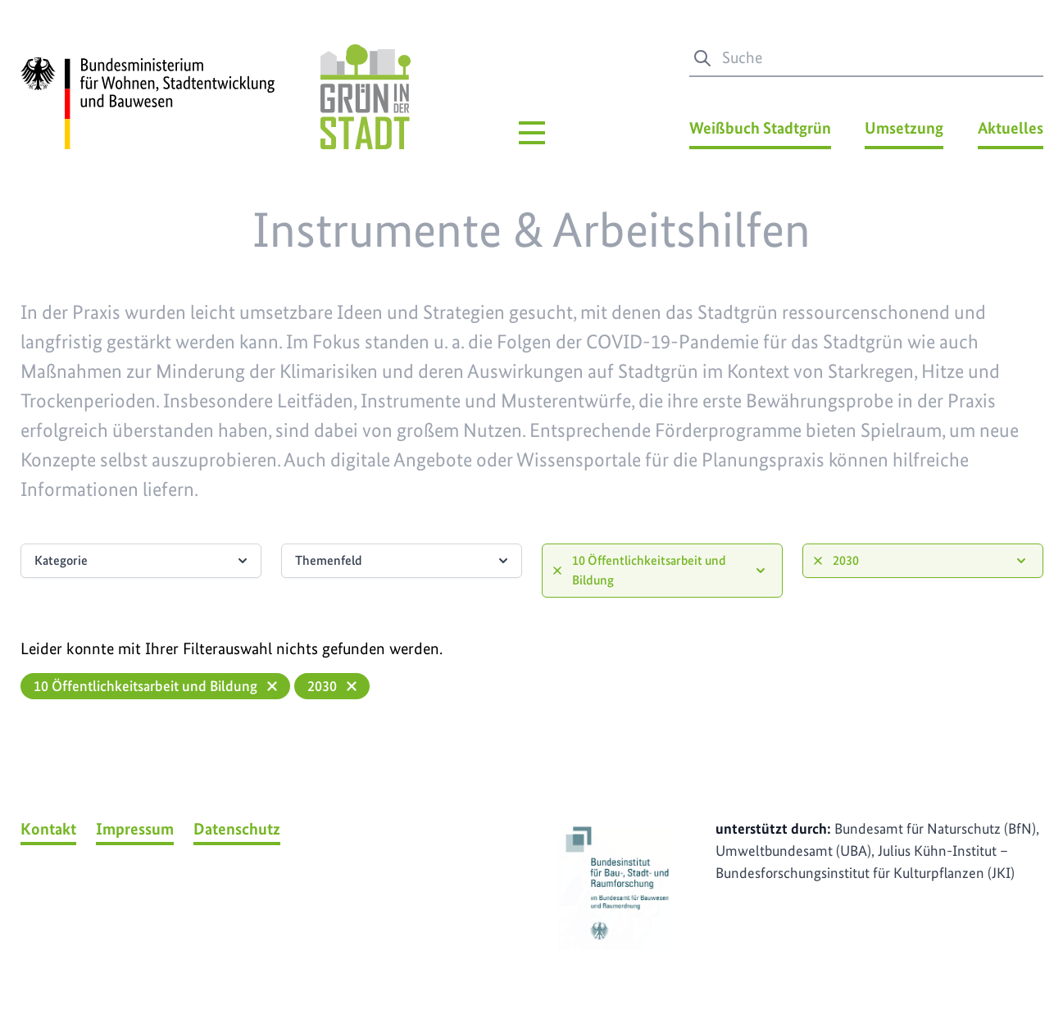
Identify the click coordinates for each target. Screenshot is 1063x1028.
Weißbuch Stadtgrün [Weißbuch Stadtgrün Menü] (760, 128)
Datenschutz (236, 829)
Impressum (135, 829)
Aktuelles (1010, 128)
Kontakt (48, 829)
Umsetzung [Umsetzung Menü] (904, 128)
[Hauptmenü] (532, 132)
